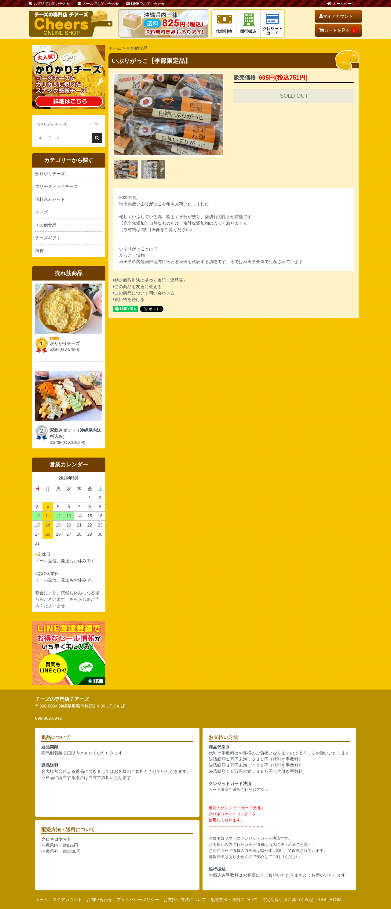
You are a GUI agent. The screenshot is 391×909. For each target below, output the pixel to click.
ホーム (114, 48)
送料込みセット (50, 199)
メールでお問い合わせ (98, 4)
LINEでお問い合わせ (145, 4)
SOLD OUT (294, 96)
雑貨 (39, 250)
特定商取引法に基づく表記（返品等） (151, 280)
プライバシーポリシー (137, 899)
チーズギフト (48, 237)
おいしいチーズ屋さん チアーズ (70, 23)
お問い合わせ (99, 899)
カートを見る (338, 30)
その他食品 (137, 48)
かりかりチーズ (50, 173)
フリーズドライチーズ (56, 186)
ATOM (336, 899)
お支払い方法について (184, 899)
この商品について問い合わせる (144, 293)
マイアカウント (336, 16)
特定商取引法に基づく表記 (287, 899)
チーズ (41, 212)
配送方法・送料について (234, 899)
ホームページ (341, 4)
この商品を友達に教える (138, 286)
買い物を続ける (129, 299)
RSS (321, 899)
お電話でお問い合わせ (49, 4)
